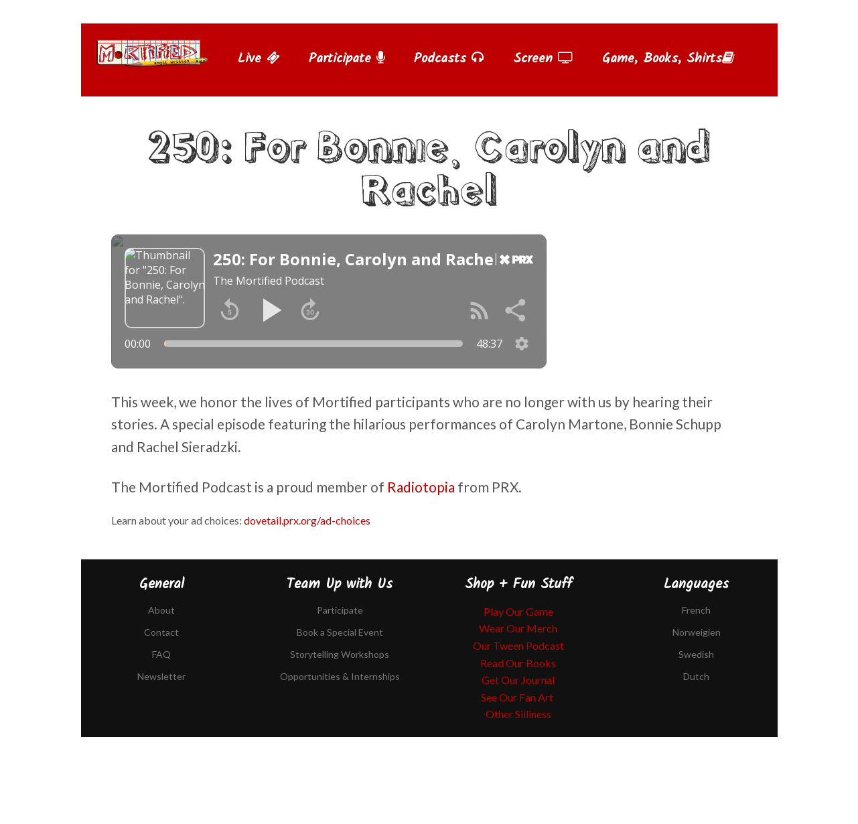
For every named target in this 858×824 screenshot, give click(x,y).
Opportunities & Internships (340, 676)
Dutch (696, 676)
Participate (347, 59)
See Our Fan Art (518, 697)
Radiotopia (421, 486)
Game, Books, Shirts (668, 59)
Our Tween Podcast (518, 645)
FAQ (161, 654)
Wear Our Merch (518, 628)
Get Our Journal (518, 679)
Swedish (696, 654)
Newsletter (161, 676)
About (161, 610)
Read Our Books (518, 663)
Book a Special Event (340, 632)
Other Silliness (518, 713)
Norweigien (696, 632)
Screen (543, 59)
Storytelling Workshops (339, 654)
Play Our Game (518, 611)
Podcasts (449, 59)
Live (259, 59)
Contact (161, 632)
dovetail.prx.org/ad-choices (307, 520)
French (696, 610)
